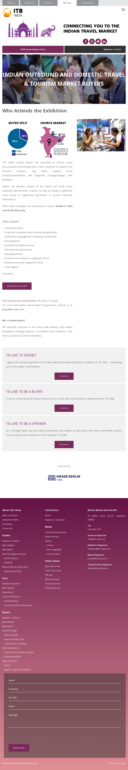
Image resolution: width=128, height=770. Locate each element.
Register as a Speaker (55, 519)
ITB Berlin (29, 3)
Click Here (64, 377)
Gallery (48, 541)
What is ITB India (10, 515)
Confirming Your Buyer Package (19, 652)
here (38, 335)
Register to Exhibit (10, 541)
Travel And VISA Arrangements (18, 605)
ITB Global (7, 524)
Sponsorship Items (13, 571)
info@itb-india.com (97, 539)
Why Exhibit (7, 549)
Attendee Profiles (10, 519)
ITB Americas (88, 3)
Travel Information (11, 596)
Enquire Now (18, 748)
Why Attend (7, 592)
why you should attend (24, 300)
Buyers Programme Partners (17, 669)
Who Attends (8, 588)
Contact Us (7, 528)
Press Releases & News (56, 532)
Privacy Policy (119, 763)
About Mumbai (11, 601)
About (7, 665)
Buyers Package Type (14, 639)
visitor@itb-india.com (98, 568)
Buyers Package (9, 630)
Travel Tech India (53, 570)
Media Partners (52, 536)
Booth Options (11, 558)
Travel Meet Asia (53, 588)
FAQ (110, 763)
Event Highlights (54, 549)
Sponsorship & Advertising (14, 567)
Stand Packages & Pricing (14, 554)
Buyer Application (10, 648)
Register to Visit (112, 49)
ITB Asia (10, 3)
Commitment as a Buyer (15, 643)
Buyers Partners (9, 661)
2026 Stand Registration (33, 49)
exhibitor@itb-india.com (99, 549)
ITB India (67, 3)
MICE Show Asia (52, 579)
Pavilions (8, 562)
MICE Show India (52, 566)
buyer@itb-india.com (13, 309)
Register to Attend (10, 583)
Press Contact (53, 554)
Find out (7, 300)
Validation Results (12, 656)
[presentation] (32, 736)
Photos (50, 545)
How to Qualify (11, 635)
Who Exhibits (8, 545)
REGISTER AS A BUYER (17, 286)
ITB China (48, 3)
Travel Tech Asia (52, 583)
